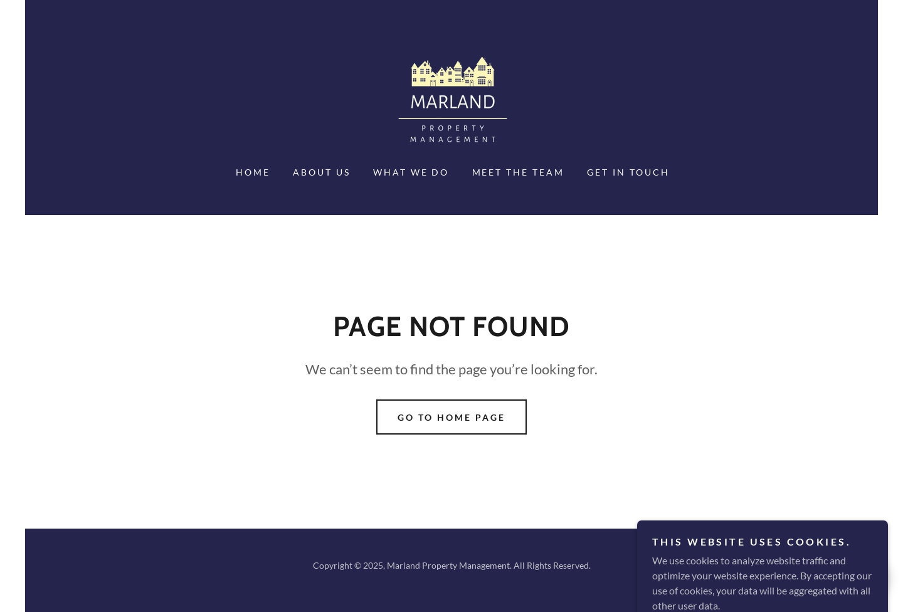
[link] (451, 101)
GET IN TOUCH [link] (628, 172)
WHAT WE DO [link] (411, 172)
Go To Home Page (451, 417)
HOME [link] (253, 172)
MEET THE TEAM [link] (518, 172)
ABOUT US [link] (322, 172)
